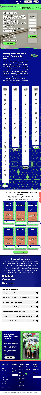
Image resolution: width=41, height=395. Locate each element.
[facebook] (26, 374)
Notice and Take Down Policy (26, 392)
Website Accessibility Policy (34, 392)
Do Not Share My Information (12, 392)
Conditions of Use (19, 392)
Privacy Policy (5, 392)
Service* (30, 28)
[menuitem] (20, 7)
